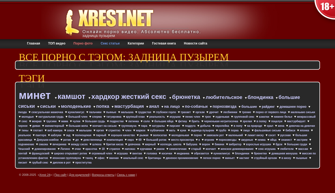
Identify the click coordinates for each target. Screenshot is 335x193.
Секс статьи (110, 43)
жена (281, 125)
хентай (23, 153)
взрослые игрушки (259, 144)
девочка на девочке (302, 125)
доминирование (45, 148)
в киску (286, 158)
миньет (230, 158)
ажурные (247, 139)
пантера (41, 135)
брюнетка (187, 97)
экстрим (302, 139)
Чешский (24, 148)
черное (23, 125)
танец (89, 158)
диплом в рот (62, 162)
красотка (91, 148)
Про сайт (60, 174)
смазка (44, 144)
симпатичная (178, 148)
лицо (247, 130)
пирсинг (175, 125)
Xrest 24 (44, 174)
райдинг (269, 107)
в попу (238, 125)
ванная (114, 158)
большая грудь (95, 121)
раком (161, 148)
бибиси (290, 130)
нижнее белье (283, 116)
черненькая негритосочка (221, 121)
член (128, 130)
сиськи (48, 106)
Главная (33, 43)
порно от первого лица (271, 112)
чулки (77, 121)
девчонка (134, 144)
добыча (205, 125)
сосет (272, 135)
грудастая (145, 112)
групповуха (129, 125)
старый (196, 148)
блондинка (261, 97)
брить (196, 121)
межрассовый (306, 116)
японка (305, 130)
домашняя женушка (284, 153)
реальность (157, 116)
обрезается (202, 153)
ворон (206, 144)
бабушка (192, 144)
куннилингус (222, 153)
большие (249, 107)
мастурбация (129, 106)
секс (24, 121)
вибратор (235, 144)
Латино (65, 148)
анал (154, 106)
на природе (255, 125)
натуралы (159, 125)
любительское (225, 97)
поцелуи (277, 121)
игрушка (123, 153)
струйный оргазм (266, 158)
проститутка (83, 162)
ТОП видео (57, 43)
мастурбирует (296, 121)
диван (36, 125)
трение (247, 112)
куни (183, 130)
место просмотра (183, 139)
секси (71, 130)
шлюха (97, 144)
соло (147, 121)
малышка (127, 112)
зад (68, 135)
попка (103, 106)
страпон (115, 148)
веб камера (55, 130)
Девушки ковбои (48, 139)
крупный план (136, 116)
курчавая (146, 148)
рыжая (144, 135)
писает (23, 162)
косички (167, 153)
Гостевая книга (164, 43)
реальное (25, 135)
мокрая (37, 121)
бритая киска (115, 144)
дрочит (214, 112)
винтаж (137, 153)
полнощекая (83, 135)
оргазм (200, 112)
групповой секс (244, 116)
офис (101, 158)
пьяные (111, 112)
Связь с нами (126, 174)
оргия (100, 130)
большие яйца (164, 121)
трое (208, 116)
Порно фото (83, 43)
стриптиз (114, 130)
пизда (23, 112)
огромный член (102, 153)
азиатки (264, 116)
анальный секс (133, 158)
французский (41, 153)
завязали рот (216, 135)
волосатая (160, 135)
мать (172, 130)
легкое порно (212, 158)
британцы (155, 158)
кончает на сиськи (104, 125)
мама (65, 121)
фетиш (183, 121)
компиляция (115, 139)
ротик (67, 139)
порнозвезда (225, 106)
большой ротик (156, 139)
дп (77, 139)
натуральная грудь (51, 116)
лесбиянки (230, 112)
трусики (51, 121)
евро (131, 139)
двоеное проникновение (182, 158)
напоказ (130, 148)
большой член (78, 116)
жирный (151, 144)
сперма (97, 116)
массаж (303, 148)
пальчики (95, 112)
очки (78, 148)
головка (152, 153)
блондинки (242, 153)
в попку (262, 121)
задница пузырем (203, 130)
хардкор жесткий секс (129, 96)
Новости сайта (195, 43)
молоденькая (181, 135)
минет (36, 95)
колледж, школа (171, 144)
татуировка (114, 116)
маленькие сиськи (303, 112)
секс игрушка (267, 148)
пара (144, 125)
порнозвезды (228, 139)
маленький (236, 135)
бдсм (279, 144)
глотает (38, 130)
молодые (28, 116)
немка (262, 139)
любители (287, 148)
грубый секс (40, 162)
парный (101, 135)
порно (198, 135)
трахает (186, 112)
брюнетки (261, 153)
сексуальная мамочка (48, 112)
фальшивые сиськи (268, 130)
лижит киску (256, 135)
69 (140, 139)
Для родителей (79, 174)
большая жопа (79, 125)
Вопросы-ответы (103, 174)
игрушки (175, 116)
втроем (209, 139)
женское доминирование (237, 148)
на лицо (172, 106)
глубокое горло (166, 112)
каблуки (56, 135)
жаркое (141, 130)
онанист (287, 139)
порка (235, 130)
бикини (220, 144)
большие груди (297, 144)
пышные (302, 158)
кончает (211, 148)
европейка (222, 125)
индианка (183, 153)
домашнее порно (293, 107)
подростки (117, 121)
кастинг (244, 158)
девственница (93, 139)
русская (286, 135)
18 (103, 148)
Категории (136, 43)
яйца (273, 139)
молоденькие (76, 106)
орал (270, 125)
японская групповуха (66, 158)
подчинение (26, 144)
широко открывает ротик (71, 153)
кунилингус (76, 112)
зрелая (248, 121)
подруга (190, 125)
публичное (157, 130)
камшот (72, 96)
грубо (223, 130)
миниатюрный (55, 125)
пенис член (193, 116)
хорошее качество (123, 135)
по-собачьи (197, 106)
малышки (85, 130)
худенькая (222, 116)
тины (25, 130)
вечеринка (59, 144)
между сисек (79, 144)
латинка (133, 121)
